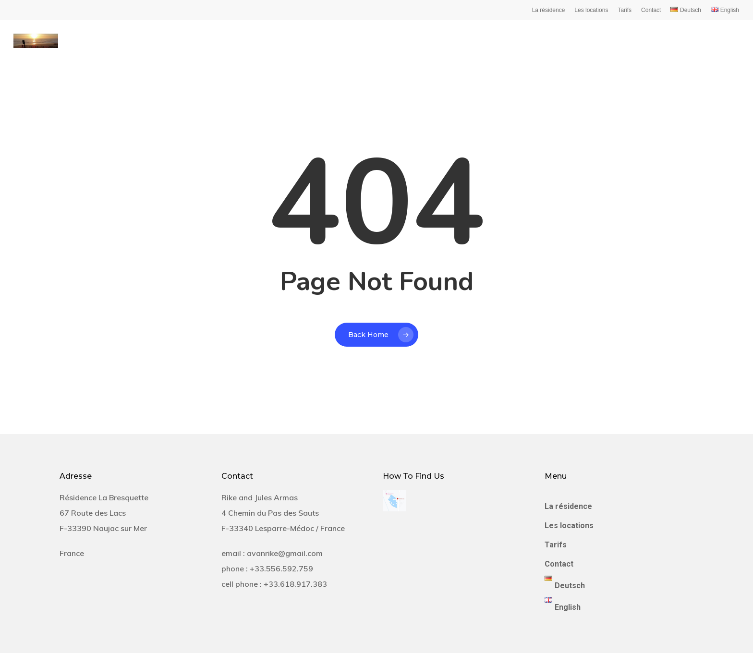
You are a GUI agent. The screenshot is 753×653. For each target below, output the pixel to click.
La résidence (548, 10)
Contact (651, 10)
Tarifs (625, 10)
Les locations (591, 10)
